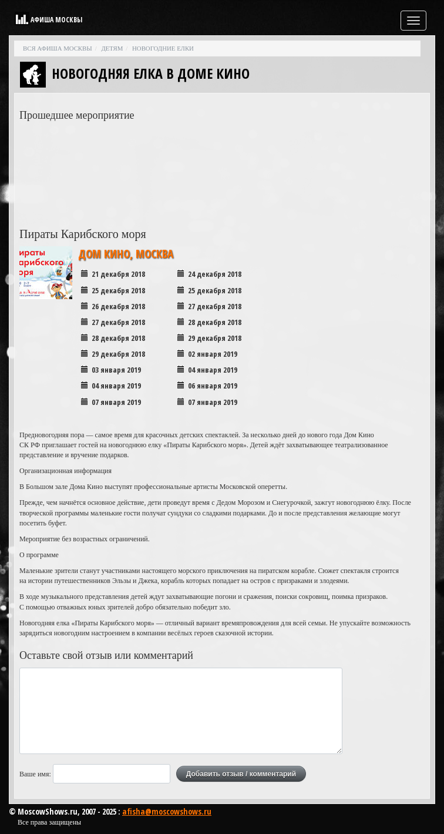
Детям (112, 48)
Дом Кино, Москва (125, 254)
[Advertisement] (366, 157)
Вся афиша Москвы (57, 48)
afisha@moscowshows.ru (166, 811)
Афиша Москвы (56, 20)
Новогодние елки (163, 48)
